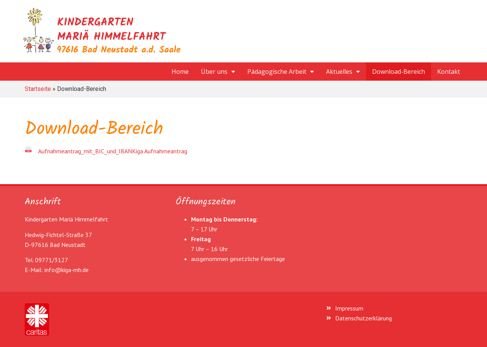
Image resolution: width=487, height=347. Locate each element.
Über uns (218, 71)
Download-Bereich (398, 71)
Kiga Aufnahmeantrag (159, 151)
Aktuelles (343, 71)
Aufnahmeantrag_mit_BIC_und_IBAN (85, 151)
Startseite (38, 88)
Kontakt (448, 71)
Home (180, 71)
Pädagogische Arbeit (280, 71)
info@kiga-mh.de (67, 270)
